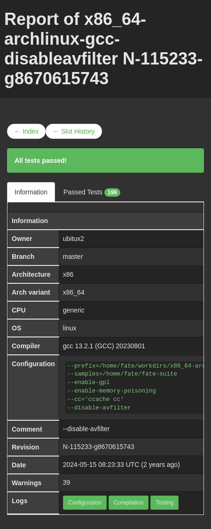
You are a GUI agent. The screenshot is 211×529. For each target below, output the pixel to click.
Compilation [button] (128, 502)
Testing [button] (164, 502)
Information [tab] (31, 192)
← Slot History (73, 131)
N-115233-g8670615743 (98, 446)
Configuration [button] (85, 502)
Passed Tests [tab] (91, 192)
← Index (26, 131)
